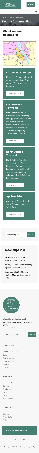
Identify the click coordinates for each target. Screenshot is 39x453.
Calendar (6, 364)
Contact (6, 367)
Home (4, 18)
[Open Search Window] (35, 12)
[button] (15, 93)
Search (30, 235)
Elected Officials (9, 361)
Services (6, 386)
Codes (5, 355)
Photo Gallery (8, 398)
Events (5, 392)
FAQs (5, 395)
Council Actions (8, 358)
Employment (8, 389)
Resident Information (10, 383)
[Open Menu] (36, 4)
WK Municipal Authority (11, 352)
